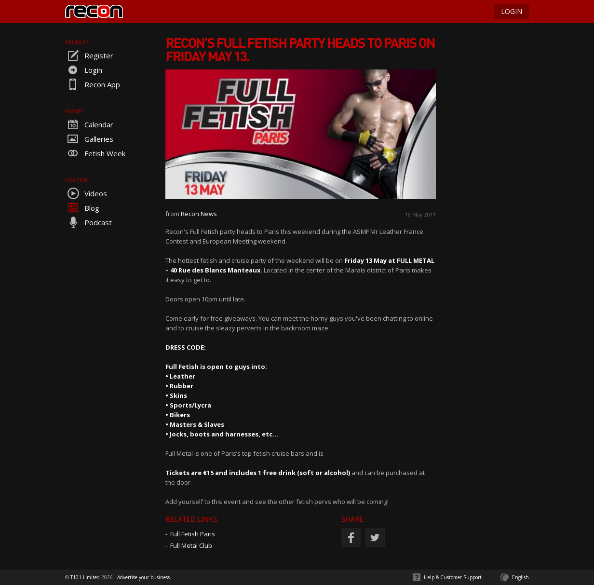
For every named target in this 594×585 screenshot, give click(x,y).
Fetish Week (95, 153)
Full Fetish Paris (192, 534)
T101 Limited (85, 577)
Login (83, 70)
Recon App (92, 84)
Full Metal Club (191, 545)
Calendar (89, 124)
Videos (86, 193)
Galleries (89, 139)
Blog (82, 208)
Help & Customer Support (453, 577)
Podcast (88, 222)
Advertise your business (143, 577)
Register (89, 55)
